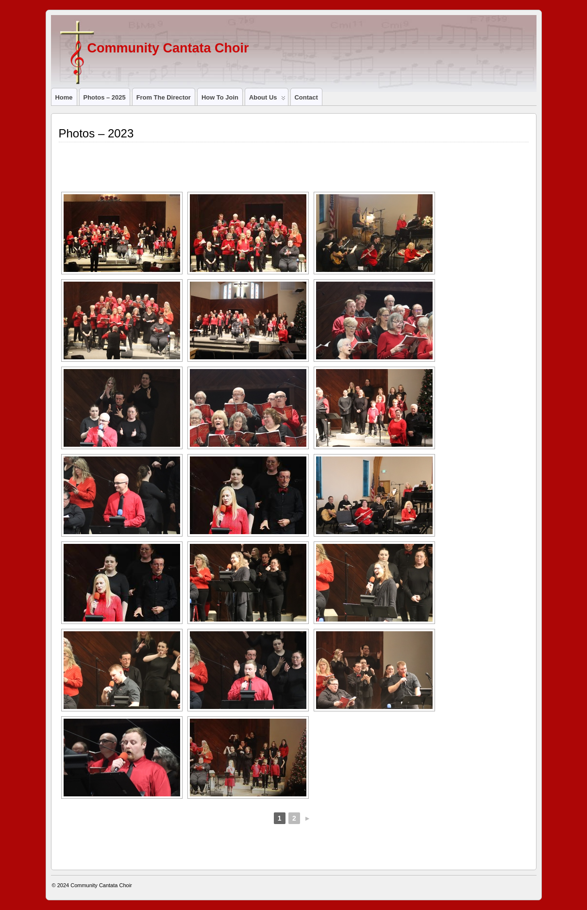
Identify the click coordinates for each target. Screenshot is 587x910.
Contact (306, 97)
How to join (219, 97)
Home (64, 97)
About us (267, 99)
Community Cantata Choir (168, 48)
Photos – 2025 (105, 97)
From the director (163, 97)
